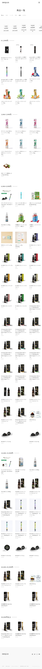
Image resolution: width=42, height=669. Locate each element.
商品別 (7, 15)
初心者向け (24, 15)
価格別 (20, 15)
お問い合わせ (8, 666)
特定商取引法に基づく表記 (24, 666)
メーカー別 (11, 15)
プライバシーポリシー (15, 666)
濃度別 (16, 15)
